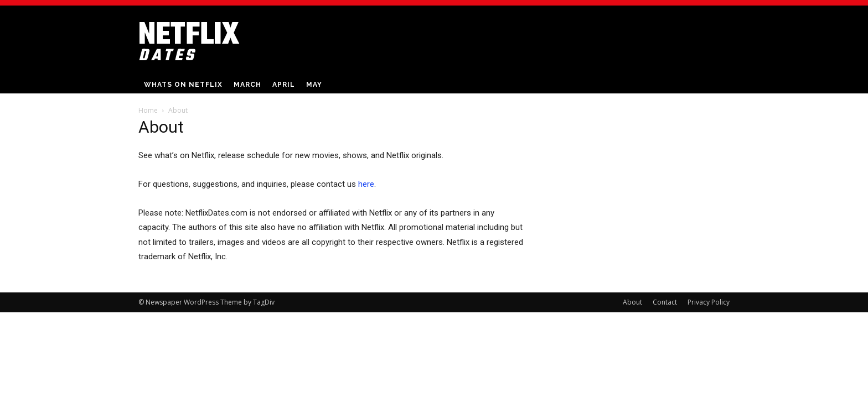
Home (148, 110)
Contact (665, 302)
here (366, 184)
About (632, 302)
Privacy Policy (709, 302)
